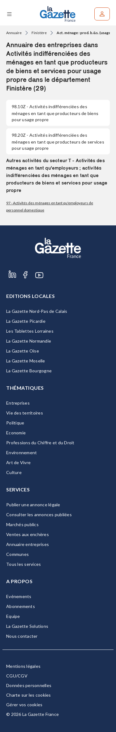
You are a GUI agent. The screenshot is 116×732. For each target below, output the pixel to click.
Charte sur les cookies (28, 695)
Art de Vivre (18, 462)
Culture (14, 472)
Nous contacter (22, 636)
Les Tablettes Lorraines (30, 331)
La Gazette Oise (22, 350)
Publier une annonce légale (33, 504)
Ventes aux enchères (27, 534)
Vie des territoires (24, 412)
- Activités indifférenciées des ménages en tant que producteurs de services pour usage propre (58, 141)
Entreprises (18, 403)
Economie (16, 432)
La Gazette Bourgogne (29, 370)
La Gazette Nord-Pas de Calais (36, 311)
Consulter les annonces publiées (39, 514)
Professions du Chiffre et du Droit (40, 442)
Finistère (39, 32)
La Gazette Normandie (28, 341)
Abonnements (20, 606)
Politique (15, 422)
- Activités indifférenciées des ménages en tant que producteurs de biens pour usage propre (55, 113)
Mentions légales (23, 666)
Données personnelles (28, 685)
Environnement (21, 452)
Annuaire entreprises (27, 544)
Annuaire (14, 32)
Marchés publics (22, 524)
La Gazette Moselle (25, 360)
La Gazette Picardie (25, 321)
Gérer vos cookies (24, 704)
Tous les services (23, 564)
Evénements (19, 596)
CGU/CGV (17, 675)
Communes (17, 554)
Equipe (13, 616)
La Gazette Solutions (27, 626)
